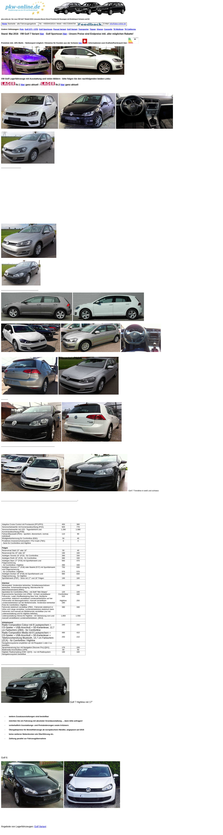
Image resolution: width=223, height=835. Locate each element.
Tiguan (93, 29)
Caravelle (108, 29)
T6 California (130, 29)
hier (42, 34)
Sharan (100, 29)
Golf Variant (72, 29)
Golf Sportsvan (45, 29)
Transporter (83, 29)
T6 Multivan (118, 29)
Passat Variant (59, 29)
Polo (22, 29)
